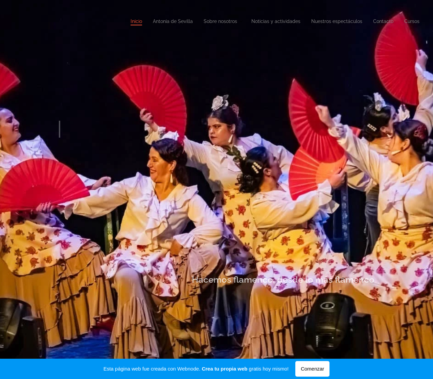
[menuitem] (353, 22)
